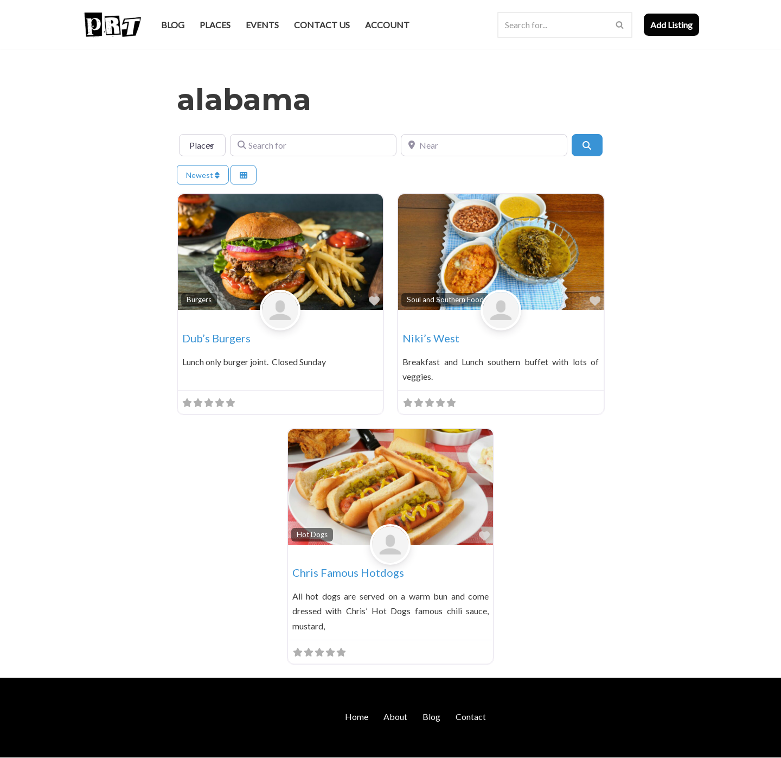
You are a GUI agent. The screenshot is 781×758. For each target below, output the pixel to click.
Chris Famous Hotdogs (348, 572)
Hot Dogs (312, 534)
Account (387, 25)
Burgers (199, 299)
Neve (91, 744)
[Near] (484, 145)
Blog (172, 25)
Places (215, 25)
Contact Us (322, 25)
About (395, 716)
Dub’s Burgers (216, 338)
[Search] (552, 25)
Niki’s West (430, 338)
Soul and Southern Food (445, 299)
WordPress (175, 744)
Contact (471, 716)
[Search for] (313, 145)
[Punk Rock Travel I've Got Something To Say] (112, 25)
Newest (203, 175)
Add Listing (671, 25)
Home (356, 716)
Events (262, 25)
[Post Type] (202, 145)
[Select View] (244, 175)
